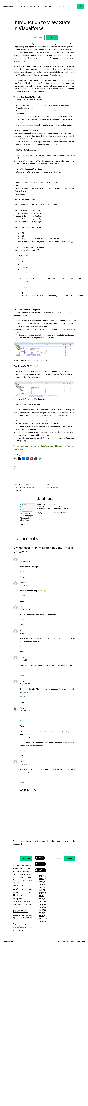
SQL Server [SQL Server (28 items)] (26, 918)
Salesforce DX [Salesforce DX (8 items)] (16, 915)
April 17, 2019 (25, 737)
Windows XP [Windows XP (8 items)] (28, 927)
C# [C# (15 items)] (14, 874)
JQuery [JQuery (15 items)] (15, 892)
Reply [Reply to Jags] (22, 577)
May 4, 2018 (24, 633)
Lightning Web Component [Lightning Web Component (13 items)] (21, 901)
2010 (41, 921)
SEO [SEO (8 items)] (27, 915)
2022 (41, 887)
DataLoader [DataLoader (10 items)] (21, 877)
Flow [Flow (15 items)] (14, 880)
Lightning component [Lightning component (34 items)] (18, 897)
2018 (41, 899)
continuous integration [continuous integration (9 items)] (26, 874)
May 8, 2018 (24, 660)
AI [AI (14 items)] (14, 865)
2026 (41, 876)
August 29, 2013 (25, 609)
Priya (22, 708)
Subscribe (51, 37)
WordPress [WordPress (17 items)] (17, 931)
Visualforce (30, 488)
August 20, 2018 (25, 684)
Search (69, 859)
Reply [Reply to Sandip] (22, 651)
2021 (41, 890)
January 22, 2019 (26, 711)
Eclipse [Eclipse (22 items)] (28, 877)
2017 (41, 901)
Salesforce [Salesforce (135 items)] (20, 911)
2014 (41, 910)
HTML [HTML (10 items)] (30, 880)
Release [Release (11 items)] (15, 907)
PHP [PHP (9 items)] (30, 904)
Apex (15, 488)
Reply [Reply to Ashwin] (22, 782)
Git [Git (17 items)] (19, 880)
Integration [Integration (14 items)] (16, 883)
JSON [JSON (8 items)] (30, 892)
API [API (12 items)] (21, 868)
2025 (41, 879)
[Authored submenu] (34, 6)
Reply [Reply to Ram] (22, 702)
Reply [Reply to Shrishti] (22, 675)
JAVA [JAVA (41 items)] (16, 889)
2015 (41, 907)
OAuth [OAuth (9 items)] (25, 904)
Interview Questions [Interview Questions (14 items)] (19, 886)
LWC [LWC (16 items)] (14, 904)
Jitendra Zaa (8, 6)
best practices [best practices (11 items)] (27, 871)
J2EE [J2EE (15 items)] (30, 886)
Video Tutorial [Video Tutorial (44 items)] (20, 924)
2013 (41, 913)
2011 (41, 918)
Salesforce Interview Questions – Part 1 (44, 506)
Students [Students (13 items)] (16, 921)
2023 (41, 884)
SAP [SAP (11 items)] (23, 915)
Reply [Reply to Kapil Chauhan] (22, 601)
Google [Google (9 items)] (24, 880)
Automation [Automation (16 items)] (17, 871)
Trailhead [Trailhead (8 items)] (29, 921)
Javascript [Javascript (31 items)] (27, 889)
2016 (41, 904)
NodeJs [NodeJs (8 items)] (20, 904)
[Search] (80, 6)
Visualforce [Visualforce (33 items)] (18, 927)
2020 (41, 893)
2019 (41, 896)
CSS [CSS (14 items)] (14, 877)
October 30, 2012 (26, 562)
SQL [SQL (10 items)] (14, 918)
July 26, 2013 (24, 585)
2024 (41, 882)
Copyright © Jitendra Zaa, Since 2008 (70, 941)
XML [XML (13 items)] (23, 930)
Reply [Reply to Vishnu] (22, 625)
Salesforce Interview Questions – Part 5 (60, 506)
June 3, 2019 (24, 764)
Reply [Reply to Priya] (22, 726)
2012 (41, 916)
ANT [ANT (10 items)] (18, 865)
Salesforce (21, 488)
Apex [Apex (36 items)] (15, 868)
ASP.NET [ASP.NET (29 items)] (28, 868)
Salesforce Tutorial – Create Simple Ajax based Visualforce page (27, 512)
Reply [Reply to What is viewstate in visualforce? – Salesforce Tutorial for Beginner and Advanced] (22, 756)
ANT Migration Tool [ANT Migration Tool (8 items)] (27, 865)
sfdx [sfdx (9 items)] (30, 915)
